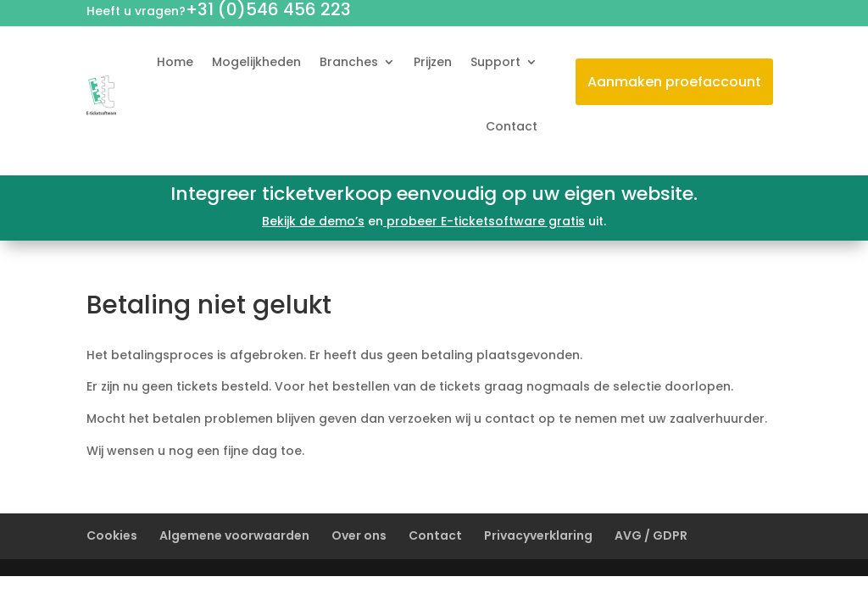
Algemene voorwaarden (234, 535)
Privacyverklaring (538, 535)
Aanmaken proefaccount (674, 82)
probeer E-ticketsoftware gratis (484, 221)
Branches (349, 61)
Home (175, 61)
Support (495, 61)
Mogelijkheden (256, 61)
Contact (511, 126)
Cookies (111, 535)
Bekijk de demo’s (313, 221)
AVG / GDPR (651, 535)
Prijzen (433, 61)
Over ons (359, 535)
